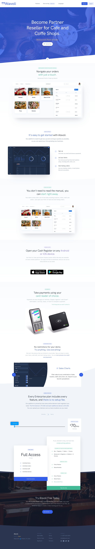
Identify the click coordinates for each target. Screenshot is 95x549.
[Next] (87, 375)
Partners (51, 541)
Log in (91, 3)
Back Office (40, 535)
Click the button (31, 485)
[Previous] (20, 375)
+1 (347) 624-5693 (65, 535)
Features (37, 3)
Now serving (49, 4)
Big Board (39, 541)
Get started (47, 511)
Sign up (84, 3)
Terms (50, 535)
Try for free (47, 44)
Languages (61, 3)
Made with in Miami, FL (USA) (22, 538)
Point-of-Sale (40, 538)
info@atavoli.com (65, 538)
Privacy (50, 538)
